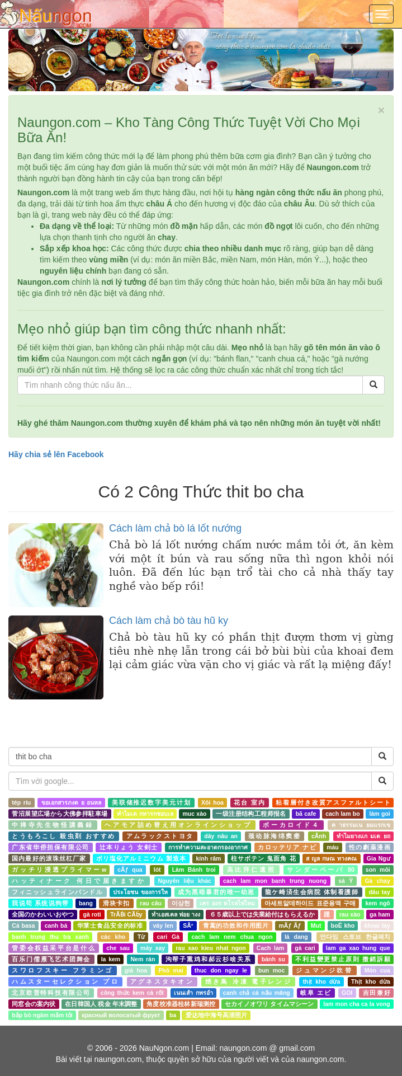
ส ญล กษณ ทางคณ (331, 858)
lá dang (296, 936)
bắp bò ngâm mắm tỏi (42, 1015)
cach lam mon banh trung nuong (275, 880)
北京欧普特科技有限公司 (51, 992)
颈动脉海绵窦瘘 (274, 836)
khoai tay (377, 925)
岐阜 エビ (316, 992)
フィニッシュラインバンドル (57, 892)
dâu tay (379, 892)
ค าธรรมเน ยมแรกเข (361, 824)
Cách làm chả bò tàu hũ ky (168, 620)
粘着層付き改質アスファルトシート (333, 802)
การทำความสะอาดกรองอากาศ (208, 847)
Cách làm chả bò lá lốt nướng (175, 528)
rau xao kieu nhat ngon (210, 948)
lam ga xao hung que (358, 948)
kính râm (208, 858)
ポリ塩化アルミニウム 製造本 (141, 858)
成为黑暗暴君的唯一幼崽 (216, 892)
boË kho (342, 925)
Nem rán (142, 959)
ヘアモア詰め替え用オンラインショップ (178, 824)
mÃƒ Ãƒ (290, 925)
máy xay (152, 948)
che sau (118, 948)
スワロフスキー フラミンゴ (62, 970)
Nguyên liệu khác (184, 880)
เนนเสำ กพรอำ (193, 992)
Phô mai (170, 970)
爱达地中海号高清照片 (216, 1015)
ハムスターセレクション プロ (65, 981)
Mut (316, 925)
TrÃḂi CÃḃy (126, 914)
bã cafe (306, 813)
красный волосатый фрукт (121, 1015)
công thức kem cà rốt (132, 992)
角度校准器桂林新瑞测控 (180, 1003)
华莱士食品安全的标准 (110, 925)
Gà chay (377, 880)
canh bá (56, 925)
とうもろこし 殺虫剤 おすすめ (63, 836)
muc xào (194, 813)
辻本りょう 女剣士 (129, 847)
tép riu (21, 802)
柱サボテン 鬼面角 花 (263, 858)
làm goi (380, 813)
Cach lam (270, 948)
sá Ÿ (345, 880)
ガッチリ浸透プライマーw (59, 869)
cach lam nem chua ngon (231, 936)
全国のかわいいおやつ (43, 914)
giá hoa (136, 970)
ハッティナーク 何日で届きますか (79, 880)
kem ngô (377, 903)
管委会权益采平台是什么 (54, 948)
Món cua (377, 970)
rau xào (349, 914)
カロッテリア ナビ (287, 847)
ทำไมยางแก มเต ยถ (363, 836)
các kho (113, 936)
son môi (378, 869)
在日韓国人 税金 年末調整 (101, 1003)
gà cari (305, 948)
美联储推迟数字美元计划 (151, 802)
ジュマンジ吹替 (324, 970)
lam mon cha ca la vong (356, 1003)
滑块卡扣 (116, 903)
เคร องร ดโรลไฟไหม (227, 903)
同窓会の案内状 (33, 1003)
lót (157, 869)
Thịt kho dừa (370, 981)
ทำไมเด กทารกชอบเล (145, 813)
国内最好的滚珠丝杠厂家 (49, 858)
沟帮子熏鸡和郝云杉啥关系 (208, 959)
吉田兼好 (376, 992)
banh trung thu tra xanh (50, 936)
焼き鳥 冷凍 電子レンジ (248, 981)
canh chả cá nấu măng (256, 992)
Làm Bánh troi (194, 869)
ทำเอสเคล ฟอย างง (176, 914)
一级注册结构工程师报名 (251, 813)
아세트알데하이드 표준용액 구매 (309, 903)
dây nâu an (221, 836)
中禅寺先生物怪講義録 (52, 824)
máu (333, 847)
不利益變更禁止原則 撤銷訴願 (342, 959)
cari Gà (168, 936)
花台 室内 (249, 802)
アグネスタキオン (162, 981)
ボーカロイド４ (291, 824)
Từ (141, 936)
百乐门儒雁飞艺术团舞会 (51, 959)
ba (172, 1015)
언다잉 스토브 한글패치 (355, 936)
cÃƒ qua (129, 869)
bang (86, 903)
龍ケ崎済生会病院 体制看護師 (312, 892)
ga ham (380, 914)
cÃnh (318, 836)
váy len (163, 925)
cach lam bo (342, 813)
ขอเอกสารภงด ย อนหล (71, 802)
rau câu (151, 903)
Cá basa (23, 925)
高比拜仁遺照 (251, 869)
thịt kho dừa (321, 981)
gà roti (92, 914)
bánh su (273, 959)
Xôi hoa (212, 802)
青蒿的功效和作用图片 (236, 925)
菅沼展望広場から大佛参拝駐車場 (59, 813)
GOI (347, 992)
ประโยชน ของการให (140, 892)
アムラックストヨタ (160, 836)
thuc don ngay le (221, 970)
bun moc (271, 970)
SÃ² (188, 925)
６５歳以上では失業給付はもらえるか (262, 914)
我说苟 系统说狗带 (40, 903)
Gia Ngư (378, 858)
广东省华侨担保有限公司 (50, 847)
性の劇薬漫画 (369, 847)
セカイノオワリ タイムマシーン (269, 1003)
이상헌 (181, 903)
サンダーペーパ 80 (320, 869)
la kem (111, 959)
